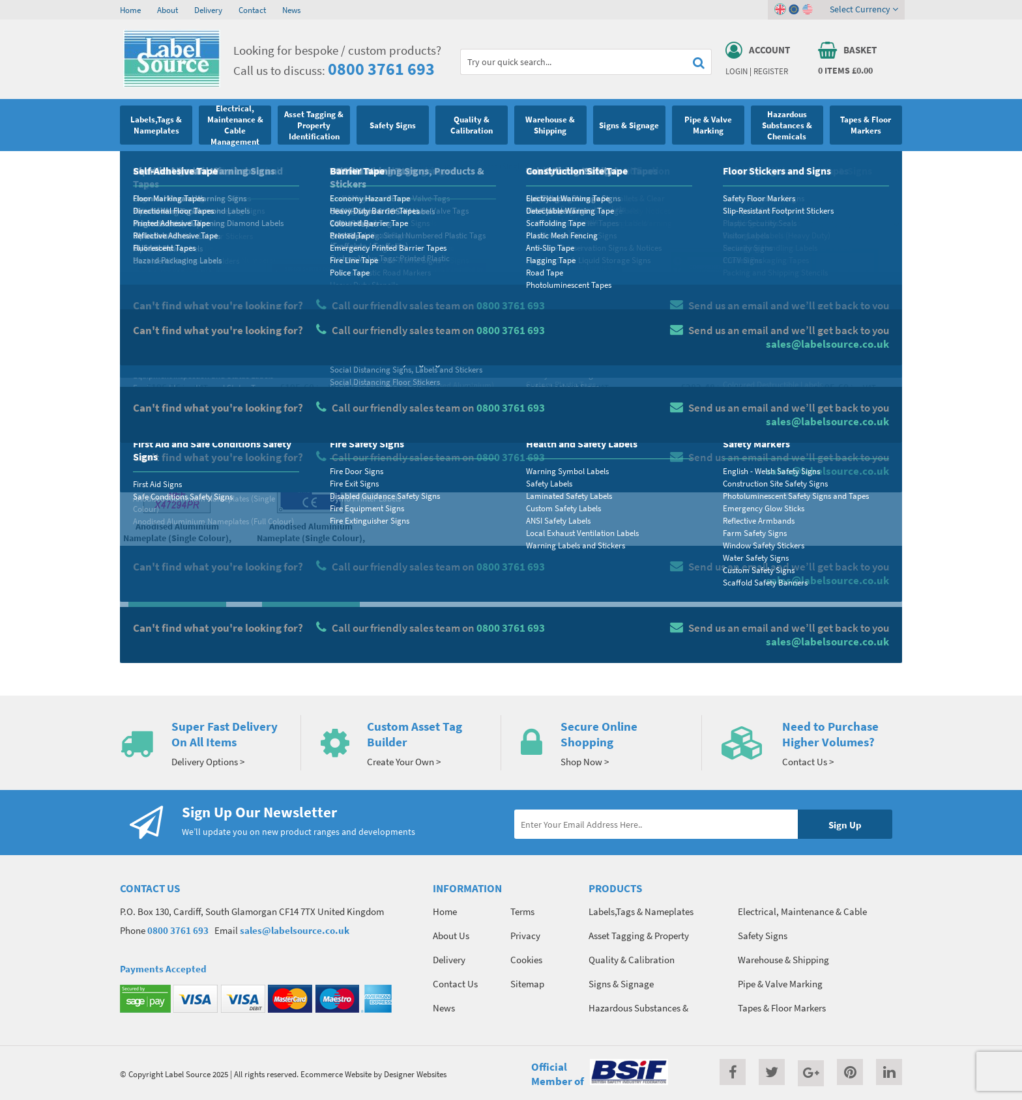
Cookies (526, 959)
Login (736, 71)
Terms (522, 911)
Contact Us (455, 984)
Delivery (208, 10)
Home (130, 10)
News (291, 10)
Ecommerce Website (336, 1074)
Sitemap (527, 984)
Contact (252, 10)
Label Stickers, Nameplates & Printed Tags (222, 166)
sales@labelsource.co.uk (294, 930)
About (167, 10)
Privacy (525, 935)
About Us (451, 935)
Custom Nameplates (338, 166)
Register (770, 71)
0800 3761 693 (381, 68)
